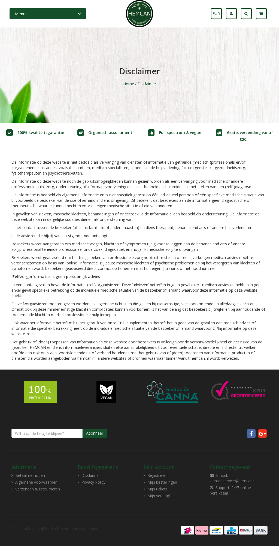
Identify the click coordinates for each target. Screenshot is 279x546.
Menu (20, 13)
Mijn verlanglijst (161, 495)
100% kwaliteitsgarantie (40, 132)
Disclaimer (147, 83)
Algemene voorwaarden (36, 482)
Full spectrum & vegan (180, 132)
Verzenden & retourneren (37, 489)
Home (128, 83)
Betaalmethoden (30, 475)
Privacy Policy (93, 482)
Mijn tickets (157, 489)
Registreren (157, 475)
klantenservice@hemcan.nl (233, 480)
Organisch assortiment (110, 132)
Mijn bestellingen (162, 482)
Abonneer (94, 433)
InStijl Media (45, 528)
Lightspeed (88, 528)
